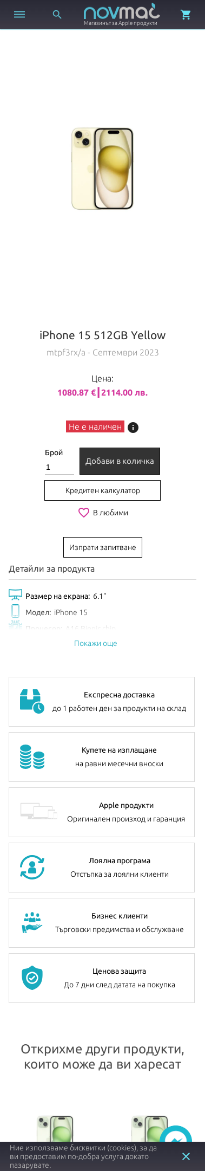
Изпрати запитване (102, 547)
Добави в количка (119, 460)
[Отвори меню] (19, 15)
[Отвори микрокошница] (186, 14)
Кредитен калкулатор (102, 490)
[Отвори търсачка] (57, 14)
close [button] (186, 1156)
